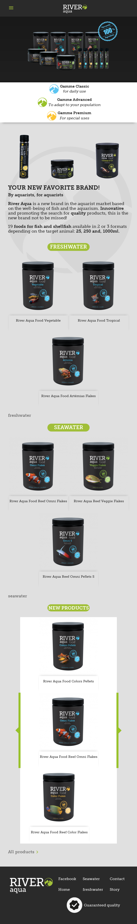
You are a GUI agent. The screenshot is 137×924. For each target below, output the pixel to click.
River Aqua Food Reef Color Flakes (59, 832)
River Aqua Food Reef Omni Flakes (38, 501)
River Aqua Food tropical (99, 321)
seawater (17, 596)
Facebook (67, 879)
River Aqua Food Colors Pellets (68, 681)
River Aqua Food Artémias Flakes (68, 396)
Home (64, 889)
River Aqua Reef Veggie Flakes (99, 501)
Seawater (91, 879)
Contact (117, 879)
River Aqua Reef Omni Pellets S (68, 577)
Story (114, 889)
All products (24, 852)
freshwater (19, 415)
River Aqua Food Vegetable (38, 321)
